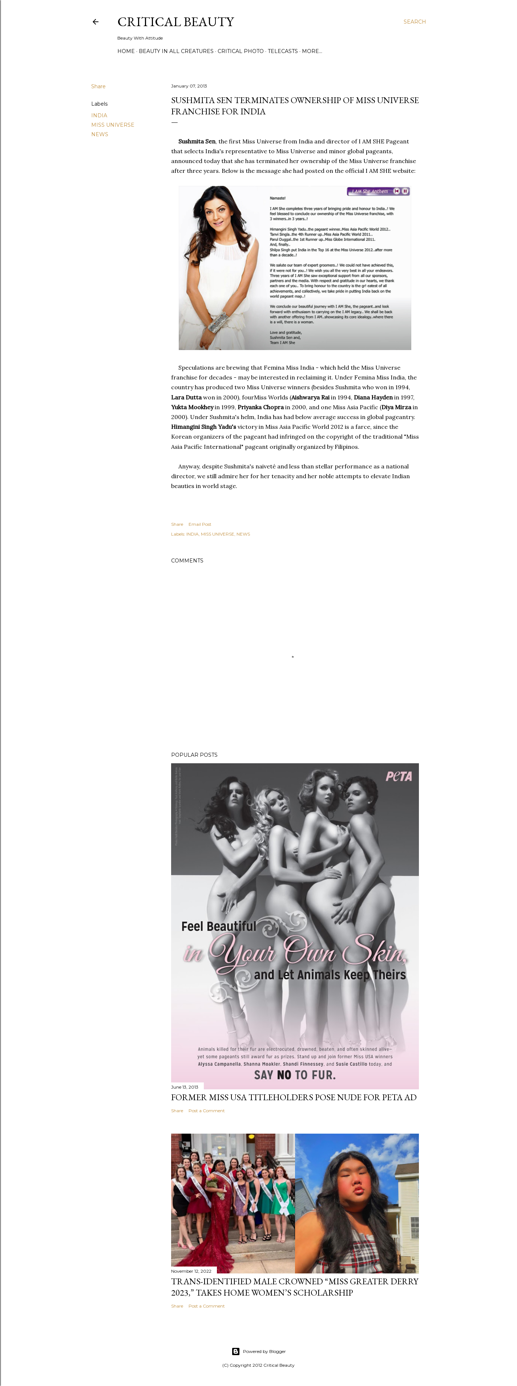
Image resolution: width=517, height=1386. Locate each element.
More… (312, 51)
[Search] (415, 22)
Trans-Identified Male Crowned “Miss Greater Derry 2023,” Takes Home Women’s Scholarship (294, 1287)
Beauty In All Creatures (176, 51)
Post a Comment (207, 1110)
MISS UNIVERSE (112, 125)
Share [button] (98, 86)
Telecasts (283, 51)
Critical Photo (241, 51)
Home (126, 51)
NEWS (99, 134)
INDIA (99, 115)
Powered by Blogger (258, 1351)
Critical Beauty (175, 21)
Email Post (200, 524)
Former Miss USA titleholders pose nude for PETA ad (294, 1097)
